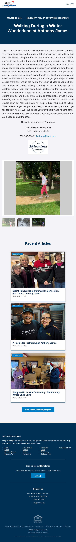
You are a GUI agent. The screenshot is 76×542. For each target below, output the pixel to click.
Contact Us (15, 526)
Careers (59, 526)
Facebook (49, 526)
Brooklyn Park (9, 454)
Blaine (7, 450)
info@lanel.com (39, 503)
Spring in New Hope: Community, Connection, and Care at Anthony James (36, 292)
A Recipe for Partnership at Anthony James (35, 343)
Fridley (25, 452)
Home (7, 526)
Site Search (39, 526)
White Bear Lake (65, 447)
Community (17, 254)
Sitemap (68, 526)
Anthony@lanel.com (46, 136)
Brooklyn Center (10, 452)
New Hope (44, 447)
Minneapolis (27, 454)
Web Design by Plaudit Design (38, 532)
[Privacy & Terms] (38, 522)
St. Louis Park (46, 454)
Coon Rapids (27, 447)
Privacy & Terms (27, 526)
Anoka (7, 447)
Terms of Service (54, 536)
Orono (43, 450)
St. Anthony (45, 452)
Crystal (25, 450)
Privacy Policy (44, 536)
